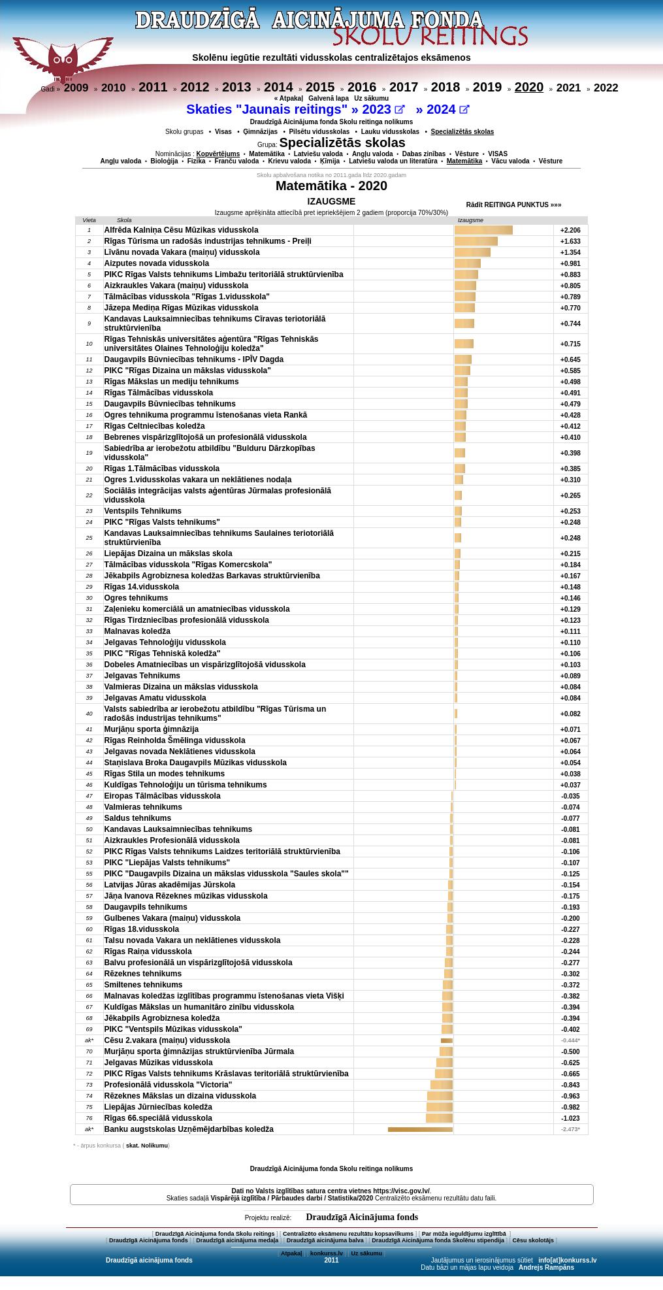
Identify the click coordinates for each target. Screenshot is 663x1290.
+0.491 (570, 393)
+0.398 (570, 453)
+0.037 (570, 785)
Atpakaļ (291, 1253)
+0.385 (570, 468)
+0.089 (570, 676)
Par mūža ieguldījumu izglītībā (465, 1234)
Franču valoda (237, 161)
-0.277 (570, 963)
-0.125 (570, 874)
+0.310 (570, 480)
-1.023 (570, 1118)
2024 (448, 109)
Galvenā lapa (328, 98)
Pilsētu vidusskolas (319, 131)
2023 (383, 109)
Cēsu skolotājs (534, 1240)
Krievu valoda (289, 161)
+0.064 (570, 751)
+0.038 (570, 774)
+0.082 (570, 714)
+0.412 (570, 426)
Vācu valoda (510, 161)
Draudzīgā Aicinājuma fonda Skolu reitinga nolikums (331, 121)
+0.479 (570, 404)
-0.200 (570, 918)
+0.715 (570, 344)
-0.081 (570, 829)
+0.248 (570, 522)
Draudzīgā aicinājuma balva (325, 1240)
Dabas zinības (424, 153)
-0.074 (570, 807)
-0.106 (570, 851)
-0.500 (570, 1051)
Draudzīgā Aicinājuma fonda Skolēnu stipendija (438, 1240)
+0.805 (570, 285)
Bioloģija (164, 161)
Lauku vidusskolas (390, 131)
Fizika (196, 161)
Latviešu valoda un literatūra (393, 161)
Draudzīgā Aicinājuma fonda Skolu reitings (215, 1234)
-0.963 (570, 1096)
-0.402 (570, 1029)
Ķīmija (330, 161)
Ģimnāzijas (260, 131)
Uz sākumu (371, 98)
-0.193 (570, 907)
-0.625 (570, 1063)
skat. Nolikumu (147, 1145)
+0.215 (570, 553)
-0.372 (570, 985)
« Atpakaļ (288, 98)
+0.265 (570, 495)
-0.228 (570, 940)
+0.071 (570, 729)
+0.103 (570, 665)
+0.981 (570, 263)
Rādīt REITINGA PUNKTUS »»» (514, 204)
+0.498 (570, 382)
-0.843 (570, 1085)
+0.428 (570, 415)
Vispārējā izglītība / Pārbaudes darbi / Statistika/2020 (292, 1198)
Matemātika (266, 153)
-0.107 (570, 863)
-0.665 (570, 1074)
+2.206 (570, 230)
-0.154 (570, 885)
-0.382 (570, 996)
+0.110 (570, 642)
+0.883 (570, 274)
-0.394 (570, 1007)
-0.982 (570, 1107)
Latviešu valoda (318, 153)
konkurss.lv (326, 1253)
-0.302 (570, 974)
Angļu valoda (372, 153)
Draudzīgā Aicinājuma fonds (362, 1217)
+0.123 (570, 620)
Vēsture (467, 153)
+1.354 (570, 252)
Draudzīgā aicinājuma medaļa (237, 1240)
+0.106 (570, 653)
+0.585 (570, 370)
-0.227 (570, 929)
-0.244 (570, 951)
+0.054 (570, 763)
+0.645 (570, 359)
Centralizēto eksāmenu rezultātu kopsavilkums (348, 1234)
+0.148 (570, 587)
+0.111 (570, 631)
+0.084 (570, 687)
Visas (223, 131)
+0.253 (570, 511)
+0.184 (570, 565)
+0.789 (570, 297)
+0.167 (570, 576)
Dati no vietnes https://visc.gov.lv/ (330, 1191)
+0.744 (570, 323)
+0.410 (570, 437)
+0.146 (570, 598)
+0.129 (570, 609)
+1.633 (570, 241)
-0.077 (570, 818)
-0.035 (570, 796)
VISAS (498, 153)
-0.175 (570, 896)
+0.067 (570, 740)
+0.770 (570, 308)
